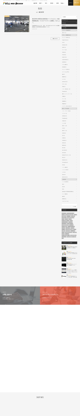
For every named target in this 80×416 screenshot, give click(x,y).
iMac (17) (63, 157)
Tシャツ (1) (64, 98)
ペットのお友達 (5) (65, 181)
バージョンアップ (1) (73, 235)
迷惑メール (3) (64, 125)
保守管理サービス (43, 406)
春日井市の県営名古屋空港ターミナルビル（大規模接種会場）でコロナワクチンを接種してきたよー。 (46, 20)
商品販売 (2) (64, 103)
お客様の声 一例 (33, 406)
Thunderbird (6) (64, 118)
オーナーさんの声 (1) (65, 71)
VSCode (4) (64, 54)
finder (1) (64, 214)
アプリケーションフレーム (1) (69, 214)
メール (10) (64, 123)
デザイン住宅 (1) (64, 217)
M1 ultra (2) (64, 152)
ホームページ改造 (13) (65, 69)
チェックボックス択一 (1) (69, 232)
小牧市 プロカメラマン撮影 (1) (66, 235)
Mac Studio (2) (64, 150)
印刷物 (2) (63, 96)
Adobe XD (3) (64, 57)
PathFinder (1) (64, 115)
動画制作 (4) (64, 76)
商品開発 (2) (64, 101)
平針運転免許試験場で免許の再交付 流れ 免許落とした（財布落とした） (72, 247)
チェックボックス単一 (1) (71, 217)
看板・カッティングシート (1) (67, 93)
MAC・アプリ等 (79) (65, 108)
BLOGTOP (55, 38)
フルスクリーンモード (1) (69, 229)
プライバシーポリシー (14, 401)
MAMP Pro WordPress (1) (71, 226)
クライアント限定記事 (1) (66, 30)
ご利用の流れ (52, 403)
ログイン (70, 2)
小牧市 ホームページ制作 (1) (66, 220)
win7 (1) (63, 135)
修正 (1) (76, 214)
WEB (46, 3)
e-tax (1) (63, 128)
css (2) (63, 42)
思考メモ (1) (64, 32)
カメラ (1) (63, 79)
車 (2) (63, 189)
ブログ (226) (64, 27)
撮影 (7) (63, 74)
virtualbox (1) (64, 140)
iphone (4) (63, 174)
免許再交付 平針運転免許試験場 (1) (67, 191)
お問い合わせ (76, 2)
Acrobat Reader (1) (65, 59)
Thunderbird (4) (64, 213)
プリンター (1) (64, 113)
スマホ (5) (63, 172)
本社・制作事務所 (33, 409)
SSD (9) (63, 164)
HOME (35, 3)
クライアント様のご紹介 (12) (67, 106)
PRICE (42, 404)
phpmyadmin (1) (64, 223)
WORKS (42, 403)
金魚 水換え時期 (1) (70, 223)
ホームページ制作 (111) (66, 37)
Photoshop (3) (64, 91)
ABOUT (41, 3)
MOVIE (57, 3)
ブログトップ (65, 20)
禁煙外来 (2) (64, 198)
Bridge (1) (63, 86)
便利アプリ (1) (64, 130)
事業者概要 (32, 408)
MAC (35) (63, 147)
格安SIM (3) (64, 145)
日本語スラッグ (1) (65, 226)
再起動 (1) (64, 229)
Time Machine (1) (65, 162)
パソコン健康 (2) (65, 167)
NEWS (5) (63, 25)
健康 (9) (63, 196)
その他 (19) (64, 179)
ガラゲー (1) (75, 232)
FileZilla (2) (64, 52)
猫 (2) (63, 184)
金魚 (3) (63, 186)
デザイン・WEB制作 (63, 403)
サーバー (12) (64, 49)
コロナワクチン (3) (65, 201)
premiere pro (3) (64, 81)
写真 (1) (75, 229)
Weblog (63, 3)
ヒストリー (42, 401)
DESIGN (52, 3)
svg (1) (71, 220)
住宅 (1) (63, 232)
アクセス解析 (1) (65, 64)
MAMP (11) (64, 47)
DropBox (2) (64, 120)
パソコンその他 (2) (65, 169)
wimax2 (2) (64, 142)
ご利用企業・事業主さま (34, 403)
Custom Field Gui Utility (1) (71, 213)
